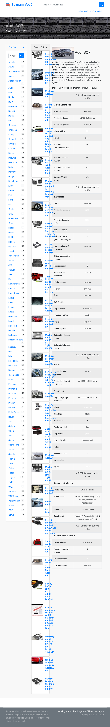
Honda (11, 241)
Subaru (11, 449)
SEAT (11, 435)
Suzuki (11, 454)
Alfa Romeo (14, 71)
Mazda (11, 330)
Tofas (11, 472)
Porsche (12, 398)
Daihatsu (12, 162)
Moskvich (12, 365)
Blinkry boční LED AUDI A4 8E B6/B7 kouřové (49, 591)
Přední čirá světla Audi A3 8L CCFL (48, 166)
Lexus (11, 297)
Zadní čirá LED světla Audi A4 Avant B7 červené (49, 284)
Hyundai (12, 246)
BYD (10, 120)
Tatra (11, 468)
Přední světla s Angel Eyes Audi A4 (48, 112)
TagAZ (11, 458)
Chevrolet (13, 139)
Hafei (11, 227)
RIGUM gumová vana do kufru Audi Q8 (49, 305)
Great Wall (13, 218)
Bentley (11, 97)
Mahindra (12, 316)
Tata (10, 463)
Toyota (11, 477)
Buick (10, 115)
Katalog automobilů (67, 711)
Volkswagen (14, 500)
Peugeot (12, 384)
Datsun (11, 167)
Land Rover (13, 293)
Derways (12, 171)
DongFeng (13, 181)
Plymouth (12, 388)
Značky (9, 31)
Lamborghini (14, 283)
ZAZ (10, 510)
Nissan (11, 370)
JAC (10, 265)
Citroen (11, 148)
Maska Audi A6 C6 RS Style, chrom (48, 341)
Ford (10, 199)
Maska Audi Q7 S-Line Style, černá (48, 473)
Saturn (11, 426)
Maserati (12, 325)
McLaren (12, 335)
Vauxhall (12, 491)
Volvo (11, 505)
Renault (12, 407)
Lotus (11, 311)
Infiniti (11, 251)
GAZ (10, 204)
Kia (9, 279)
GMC (10, 213)
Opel (10, 379)
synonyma (99, 711)
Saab (10, 421)
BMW (10, 101)
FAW (10, 185)
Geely (11, 209)
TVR (10, 482)
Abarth (11, 62)
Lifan (10, 302)
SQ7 (25, 31)
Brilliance (12, 106)
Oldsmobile (13, 374)
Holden (11, 237)
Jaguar (11, 269)
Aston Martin (14, 80)
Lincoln (11, 307)
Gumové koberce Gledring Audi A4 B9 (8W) (49, 683)
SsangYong (13, 444)
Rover (11, 416)
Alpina (11, 76)
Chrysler (12, 143)
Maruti (11, 321)
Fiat (10, 195)
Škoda (11, 440)
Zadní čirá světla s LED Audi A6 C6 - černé (48, 437)
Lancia (11, 288)
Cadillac (12, 125)
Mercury (12, 346)
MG (10, 351)
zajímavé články (85, 711)
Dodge (11, 176)
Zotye (11, 514)
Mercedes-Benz (15, 339)
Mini (10, 356)
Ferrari (11, 190)
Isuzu (11, 260)
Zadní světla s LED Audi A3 (48, 546)
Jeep (10, 274)
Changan (12, 129)
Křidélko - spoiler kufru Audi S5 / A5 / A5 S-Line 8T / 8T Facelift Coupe (49, 140)
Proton (11, 402)
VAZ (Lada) (13, 496)
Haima (11, 232)
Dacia (11, 153)
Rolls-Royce (14, 412)
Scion (11, 430)
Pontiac (12, 393)
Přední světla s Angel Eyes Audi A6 (48, 567)
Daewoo (12, 157)
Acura (11, 66)
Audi (17, 31)
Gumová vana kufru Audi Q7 (49, 264)
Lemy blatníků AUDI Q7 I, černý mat (49, 210)
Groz (10, 223)
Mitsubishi (13, 360)
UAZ (10, 486)
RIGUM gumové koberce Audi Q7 (49, 248)
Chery (11, 134)
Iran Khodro (13, 255)
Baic (10, 92)
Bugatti (11, 111)
